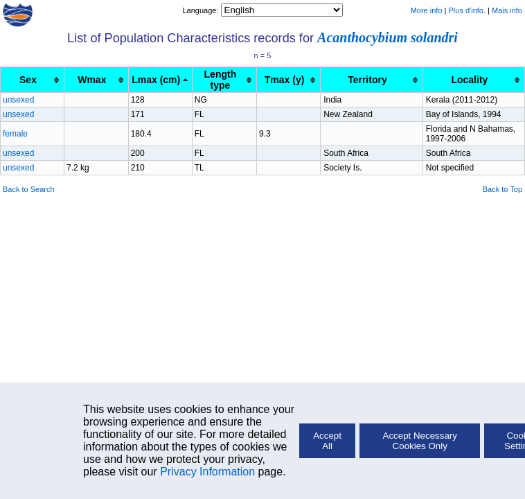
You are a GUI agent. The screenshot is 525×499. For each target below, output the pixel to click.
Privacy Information (207, 472)
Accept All (327, 440)
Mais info (507, 10)
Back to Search (29, 189)
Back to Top (502, 189)
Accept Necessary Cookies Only (420, 440)
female (15, 134)
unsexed (18, 100)
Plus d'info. (467, 10)
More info (427, 10)
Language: (201, 10)
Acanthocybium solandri (387, 37)
